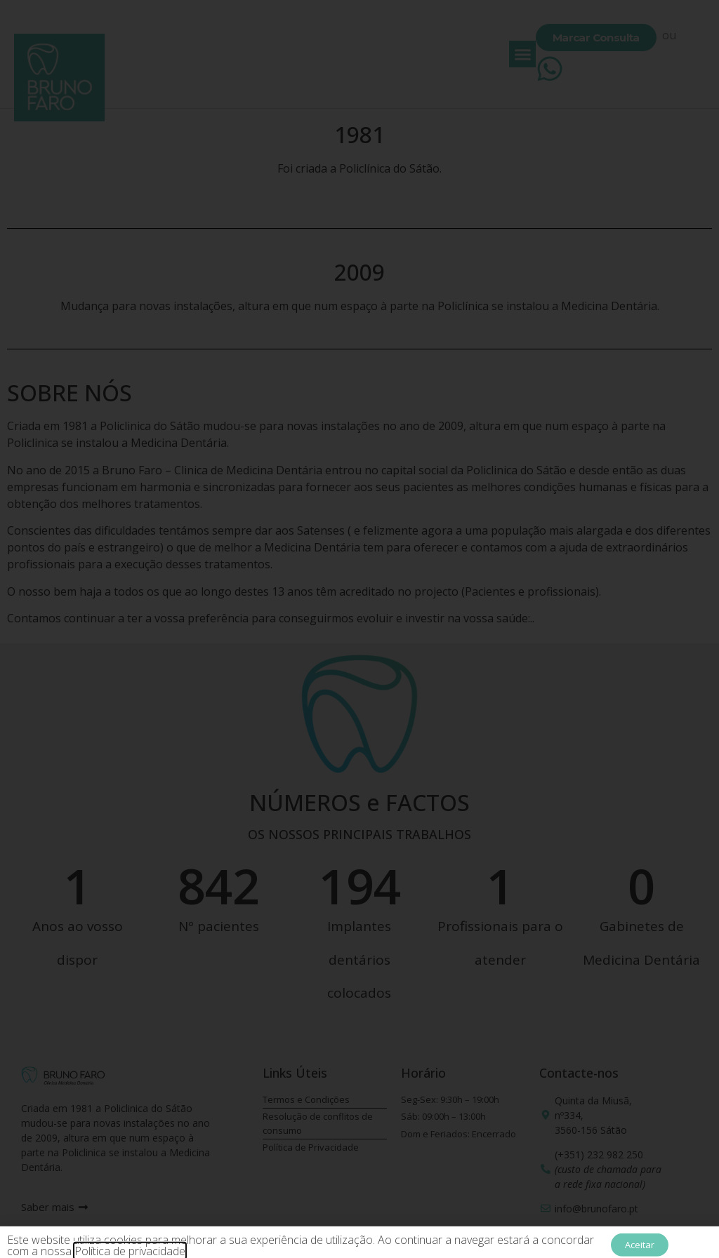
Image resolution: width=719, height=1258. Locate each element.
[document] (359, 629)
